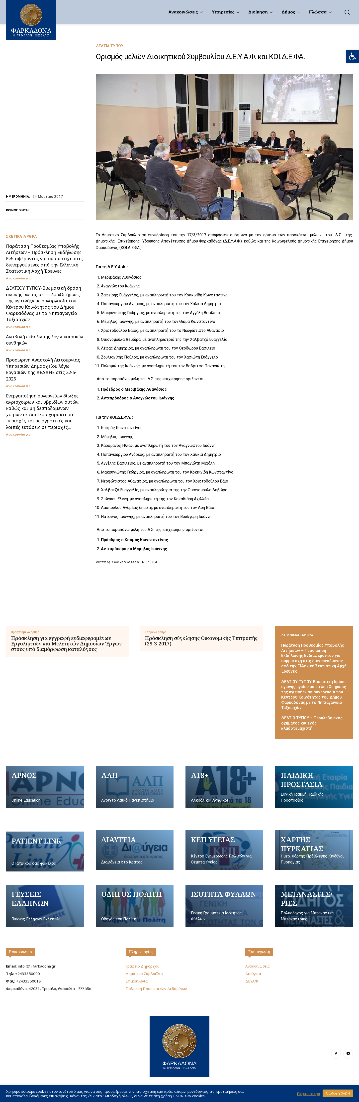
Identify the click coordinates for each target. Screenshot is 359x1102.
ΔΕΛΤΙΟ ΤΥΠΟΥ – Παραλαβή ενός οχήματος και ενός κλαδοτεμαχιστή (312, 723)
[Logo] (179, 1045)
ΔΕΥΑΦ (251, 981)
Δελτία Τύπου (109, 46)
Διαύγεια (253, 973)
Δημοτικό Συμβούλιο (144, 973)
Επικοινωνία (20, 952)
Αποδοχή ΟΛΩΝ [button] (338, 1093)
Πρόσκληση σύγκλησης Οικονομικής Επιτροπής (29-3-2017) (201, 640)
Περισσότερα (308, 1093)
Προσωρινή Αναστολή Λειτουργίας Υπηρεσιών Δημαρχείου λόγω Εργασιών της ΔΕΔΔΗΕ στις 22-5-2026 (43, 369)
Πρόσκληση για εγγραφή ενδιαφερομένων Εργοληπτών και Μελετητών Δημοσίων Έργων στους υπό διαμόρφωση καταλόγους (66, 643)
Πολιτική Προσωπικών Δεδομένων (156, 988)
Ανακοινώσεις (18, 278)
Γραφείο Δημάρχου (142, 966)
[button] (352, 56)
